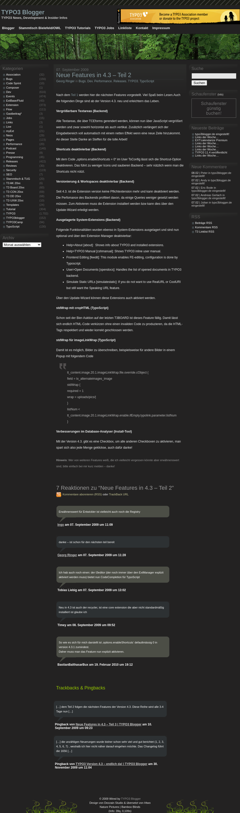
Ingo (60, 525)
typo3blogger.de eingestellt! (212, 134)
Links (9, 122)
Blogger (8, 28)
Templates (12, 204)
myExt (10, 131)
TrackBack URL (119, 494)
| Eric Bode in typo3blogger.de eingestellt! (208, 189)
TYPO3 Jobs (104, 28)
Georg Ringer (65, 81)
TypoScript (147, 81)
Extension (12, 104)
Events (10, 96)
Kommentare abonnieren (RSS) (82, 494)
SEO (9, 174)
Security (11, 170)
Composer (12, 87)
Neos (9, 135)
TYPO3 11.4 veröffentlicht (211, 152)
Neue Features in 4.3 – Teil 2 (93, 75)
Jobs (9, 117)
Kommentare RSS (206, 227)
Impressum (161, 28)
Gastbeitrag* (14, 113)
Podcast (11, 148)
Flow (9, 109)
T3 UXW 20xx (14, 200)
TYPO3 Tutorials (78, 28)
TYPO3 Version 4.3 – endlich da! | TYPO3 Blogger (111, 764)
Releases (120, 81)
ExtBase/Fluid (14, 100)
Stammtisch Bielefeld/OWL (40, 28)
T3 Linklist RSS (204, 231)
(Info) (220, 94)
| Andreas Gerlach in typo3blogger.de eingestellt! (208, 197)
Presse (10, 152)
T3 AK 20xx (13, 183)
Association (13, 74)
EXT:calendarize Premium (211, 140)
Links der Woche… (207, 137)
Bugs (82, 81)
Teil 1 (74, 95)
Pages (10, 139)
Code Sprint (13, 83)
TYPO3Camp (14, 222)
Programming (14, 157)
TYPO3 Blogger (22, 12)
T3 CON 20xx (14, 191)
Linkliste (125, 28)
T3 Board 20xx (15, 187)
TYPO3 (133, 81)
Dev (89, 81)
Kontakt (142, 28)
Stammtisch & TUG (18, 178)
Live (8, 126)
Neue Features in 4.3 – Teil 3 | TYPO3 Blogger (108, 724)
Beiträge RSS (203, 222)
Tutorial (10, 209)
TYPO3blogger (15, 217)
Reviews (11, 165)
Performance (103, 81)
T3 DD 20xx (13, 196)
